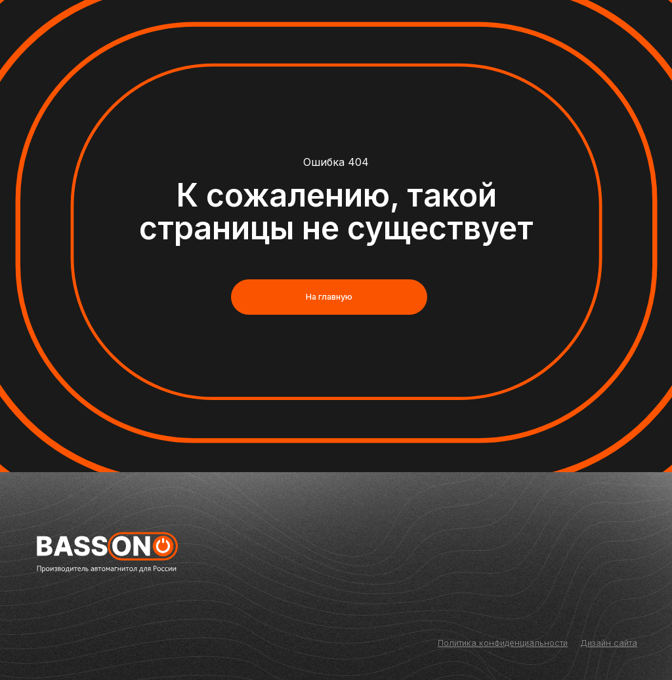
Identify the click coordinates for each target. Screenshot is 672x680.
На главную (329, 297)
